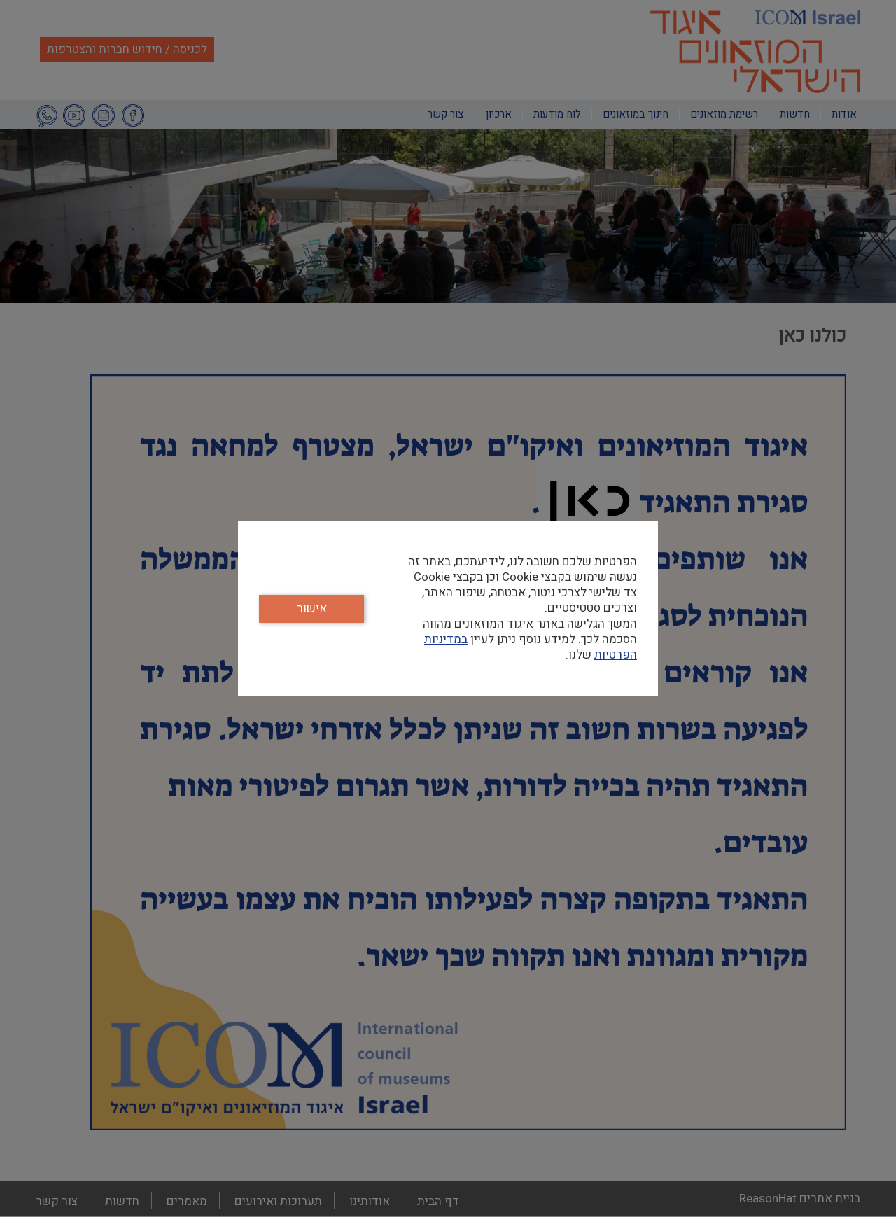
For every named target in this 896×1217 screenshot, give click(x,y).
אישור (312, 608)
